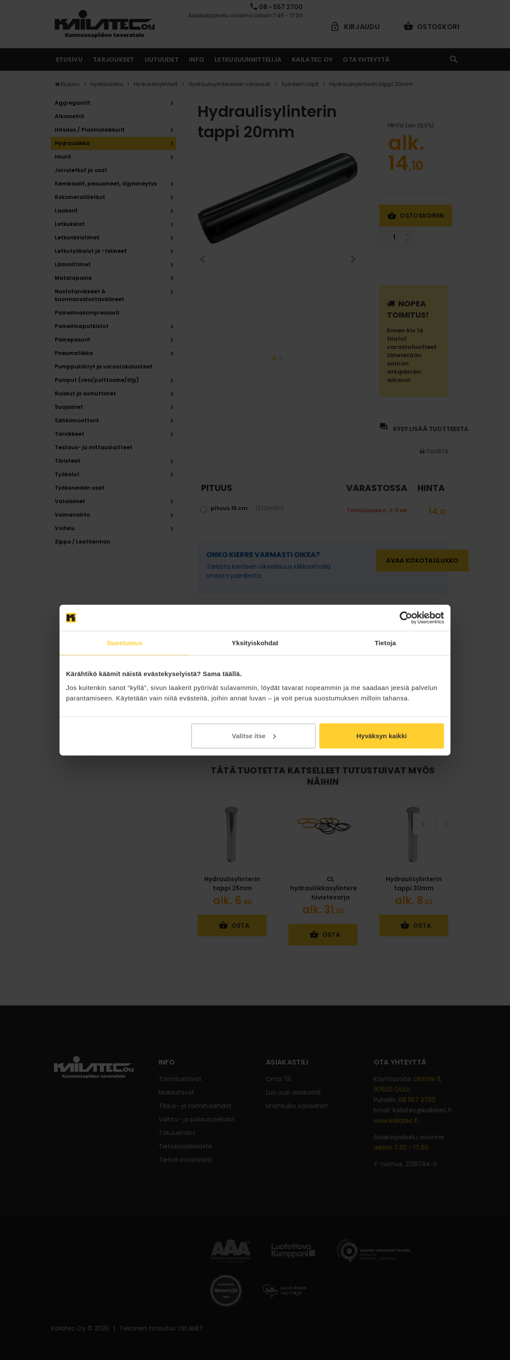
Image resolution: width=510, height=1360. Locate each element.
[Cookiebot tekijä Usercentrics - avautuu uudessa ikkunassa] (406, 617)
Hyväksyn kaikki (381, 735)
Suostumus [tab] (125, 643)
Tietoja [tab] (385, 643)
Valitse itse (254, 735)
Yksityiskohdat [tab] (255, 643)
